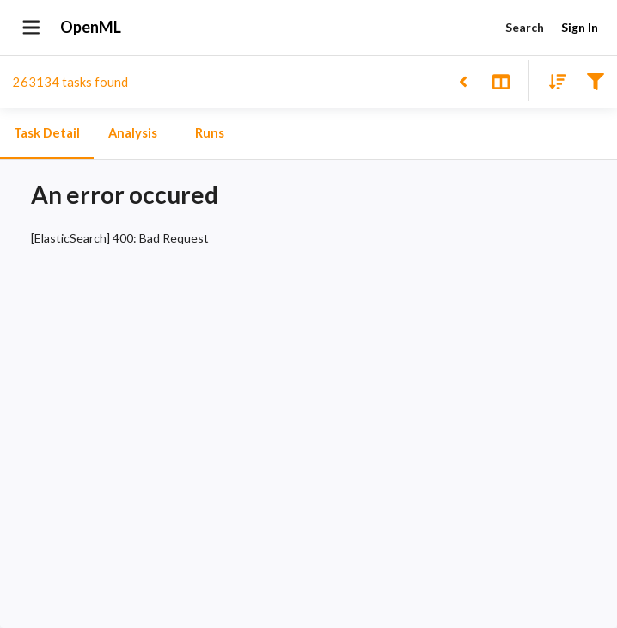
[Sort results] (552, 80)
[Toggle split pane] (500, 80)
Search (524, 28)
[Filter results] (595, 80)
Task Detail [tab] (47, 133)
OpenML (91, 27)
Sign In (579, 28)
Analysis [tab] (132, 133)
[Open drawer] (31, 27)
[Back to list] (462, 80)
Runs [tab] (209, 133)
